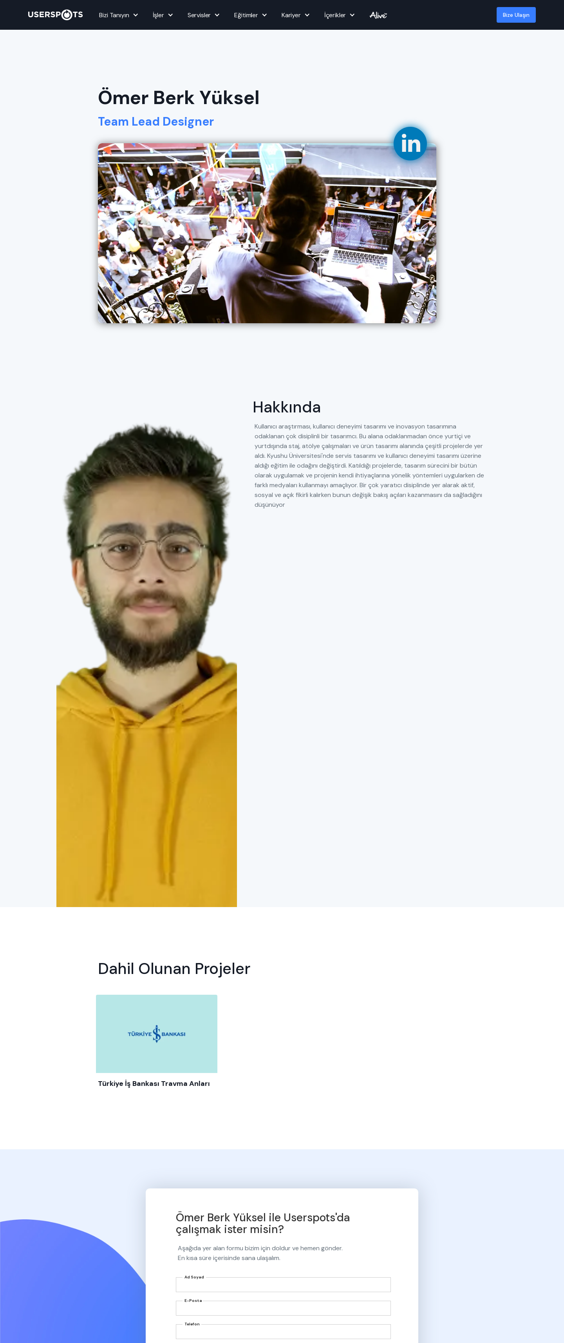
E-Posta (193, 1300)
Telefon (192, 1324)
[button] (117, 14)
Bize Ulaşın (516, 14)
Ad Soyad (194, 1277)
